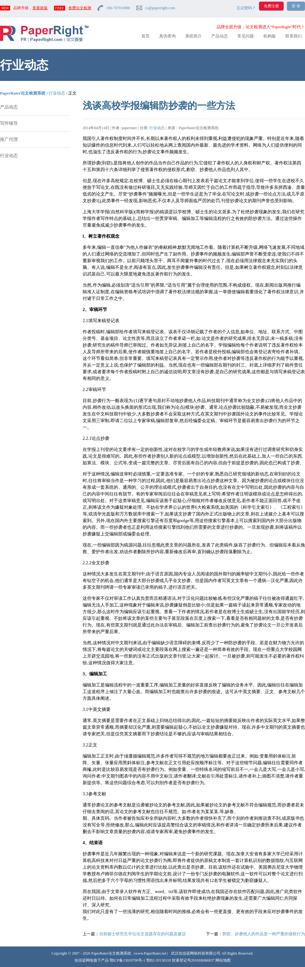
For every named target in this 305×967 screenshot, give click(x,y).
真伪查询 (167, 36)
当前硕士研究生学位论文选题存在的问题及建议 (142, 933)
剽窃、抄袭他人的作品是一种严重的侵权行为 (263, 933)
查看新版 (40, 8)
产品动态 (219, 36)
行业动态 (57, 93)
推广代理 (9, 139)
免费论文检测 (79, 8)
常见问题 (245, 36)
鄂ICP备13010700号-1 (128, 960)
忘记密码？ (246, 8)
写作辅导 (9, 123)
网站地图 (223, 960)
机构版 (269, 36)
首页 (145, 36)
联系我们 (293, 36)
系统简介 (193, 36)
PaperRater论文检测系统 (22, 93)
